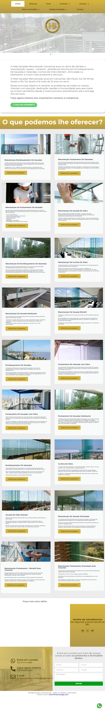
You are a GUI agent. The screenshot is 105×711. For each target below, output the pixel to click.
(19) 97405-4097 (25, 683)
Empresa (33, 4)
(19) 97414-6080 (24, 675)
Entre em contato (27, 672)
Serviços (84, 4)
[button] (50, 54)
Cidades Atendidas (58, 9)
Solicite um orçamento (17, 176)
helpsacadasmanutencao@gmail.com (36, 690)
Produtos (65, 4)
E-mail (20, 688)
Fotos (48, 4)
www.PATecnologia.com (58, 707)
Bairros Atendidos (31, 9)
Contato (80, 9)
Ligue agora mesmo (29, 680)
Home (17, 4)
